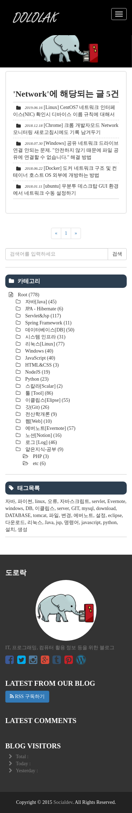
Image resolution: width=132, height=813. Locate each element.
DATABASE (18, 515)
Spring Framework (47, 322)
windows (14, 508)
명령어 (71, 522)
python (110, 522)
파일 (54, 515)
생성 (22, 529)
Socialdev (63, 802)
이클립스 (45, 508)
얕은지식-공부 (43, 449)
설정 (101, 515)
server (63, 508)
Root (28, 294)
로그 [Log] (40, 442)
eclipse (115, 515)
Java (49, 522)
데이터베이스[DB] (49, 330)
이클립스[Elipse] (47, 400)
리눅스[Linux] (44, 344)
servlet (98, 501)
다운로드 (15, 522)
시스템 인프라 (44, 337)
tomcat (39, 515)
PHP (40, 456)
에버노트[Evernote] (49, 428)
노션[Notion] (43, 435)
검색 (117, 254)
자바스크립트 (74, 501)
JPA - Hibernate (43, 308)
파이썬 (25, 501)
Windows (38, 351)
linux (40, 501)
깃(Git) (36, 407)
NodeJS (37, 372)
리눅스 (34, 522)
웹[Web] (38, 421)
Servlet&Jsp (42, 315)
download (105, 508)
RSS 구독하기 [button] (27, 696)
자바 (10, 501)
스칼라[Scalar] (43, 386)
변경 (66, 515)
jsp (59, 522)
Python (36, 379)
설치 (10, 529)
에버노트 (83, 515)
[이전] (56, 233)
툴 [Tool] (38, 393)
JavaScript (39, 358)
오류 (52, 501)
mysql (88, 508)
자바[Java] (40, 301)
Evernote (116, 501)
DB (29, 508)
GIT (75, 508)
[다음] (76, 233)
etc (39, 463)
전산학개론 (40, 414)
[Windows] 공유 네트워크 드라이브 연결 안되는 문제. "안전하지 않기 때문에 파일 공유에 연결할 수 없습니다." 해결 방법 (66, 150)
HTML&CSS (41, 365)
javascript (90, 522)
